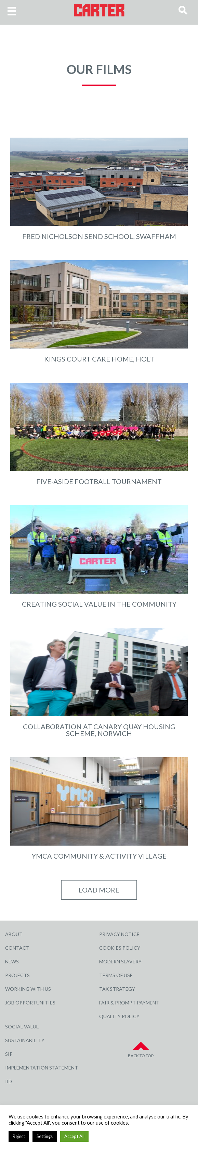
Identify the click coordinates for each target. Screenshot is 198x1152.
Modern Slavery (120, 961)
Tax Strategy (117, 989)
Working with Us (28, 989)
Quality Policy (119, 1016)
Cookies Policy (119, 948)
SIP (9, 1054)
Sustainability (24, 1040)
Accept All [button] (74, 1136)
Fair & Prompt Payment (129, 1002)
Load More (99, 890)
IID (8, 1081)
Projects (17, 975)
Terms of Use (116, 975)
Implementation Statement (41, 1068)
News (12, 961)
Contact (17, 948)
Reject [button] (19, 1136)
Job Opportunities (30, 1002)
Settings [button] (45, 1136)
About (14, 934)
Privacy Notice (119, 934)
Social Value (22, 1026)
